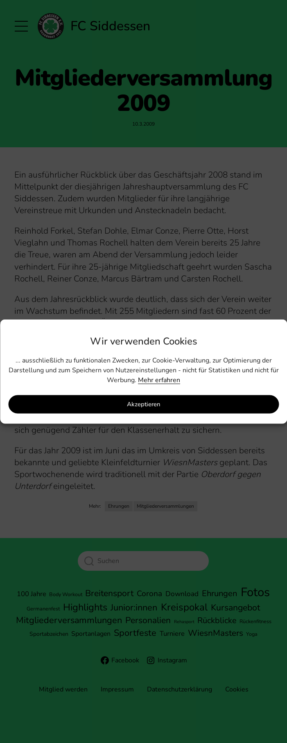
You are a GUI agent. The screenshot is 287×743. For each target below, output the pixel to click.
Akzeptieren (143, 404)
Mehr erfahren (159, 379)
